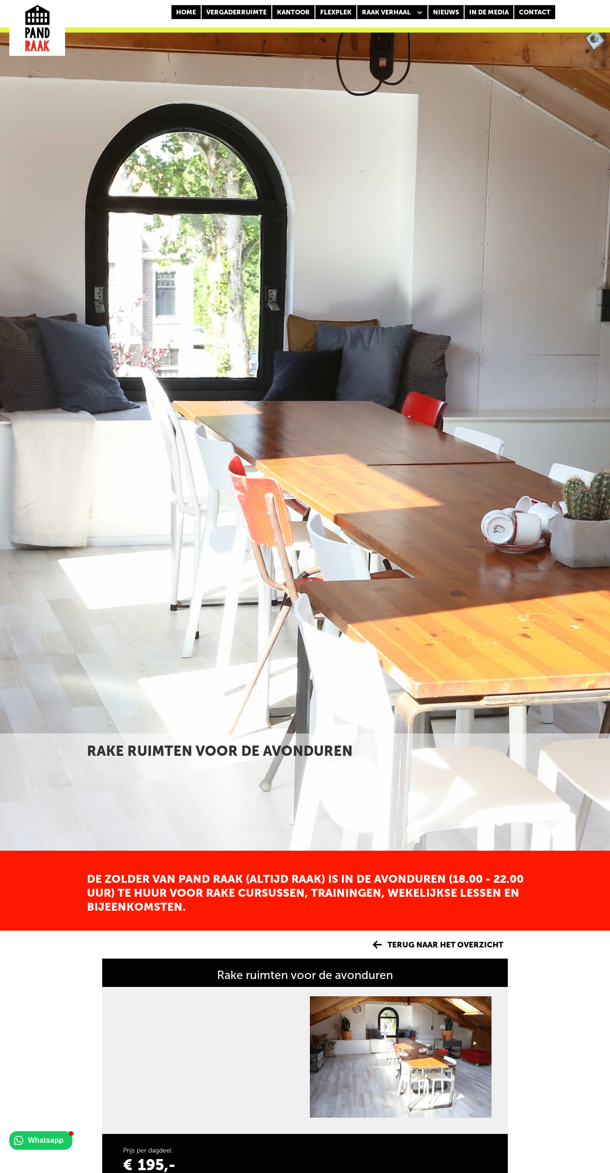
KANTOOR (293, 12)
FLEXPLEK (336, 12)
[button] (392, 13)
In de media (489, 12)
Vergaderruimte (236, 12)
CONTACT (535, 12)
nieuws (446, 12)
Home (186, 12)
